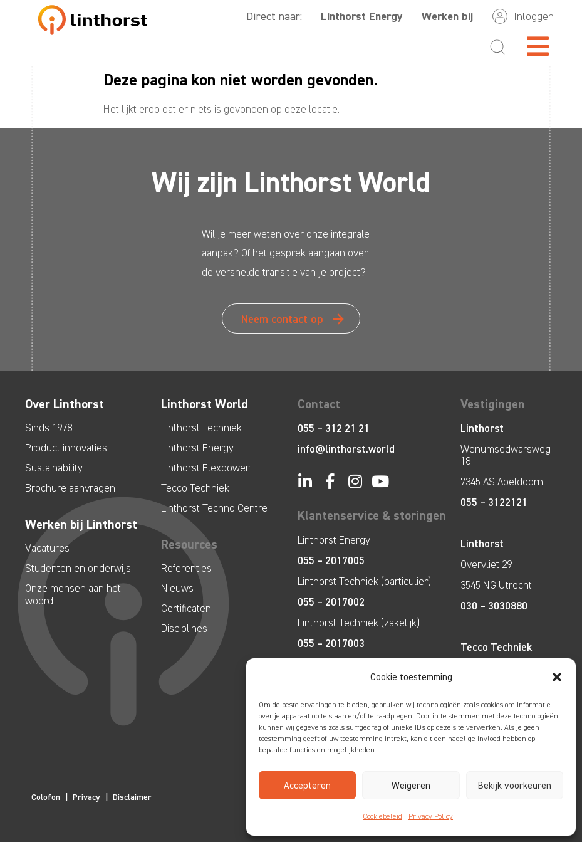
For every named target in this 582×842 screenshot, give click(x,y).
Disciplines (184, 628)
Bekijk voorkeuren (514, 785)
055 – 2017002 (331, 602)
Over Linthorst (64, 404)
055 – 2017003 (331, 643)
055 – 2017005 (331, 560)
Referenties (186, 568)
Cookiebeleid (382, 816)
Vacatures (47, 548)
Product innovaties (66, 448)
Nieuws (177, 588)
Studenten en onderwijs (78, 568)
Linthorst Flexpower (205, 468)
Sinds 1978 (48, 427)
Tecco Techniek (195, 488)
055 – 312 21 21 (334, 428)
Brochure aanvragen (70, 488)
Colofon (45, 797)
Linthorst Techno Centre (214, 508)
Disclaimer (132, 797)
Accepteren (307, 785)
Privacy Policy (430, 816)
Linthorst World (204, 404)
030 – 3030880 (493, 606)
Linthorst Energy (362, 16)
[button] (557, 677)
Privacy (86, 797)
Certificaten (186, 608)
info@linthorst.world (346, 449)
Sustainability (54, 468)
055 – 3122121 (493, 502)
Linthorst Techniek (201, 427)
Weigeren (411, 785)
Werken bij (447, 16)
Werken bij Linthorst (81, 524)
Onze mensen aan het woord (73, 594)
